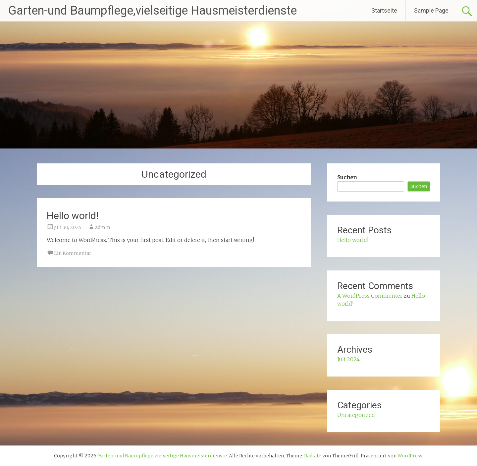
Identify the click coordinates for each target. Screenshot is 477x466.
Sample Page (431, 10)
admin (102, 227)
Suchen (347, 177)
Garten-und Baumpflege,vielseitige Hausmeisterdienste (152, 11)
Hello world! (73, 215)
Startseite (384, 10)
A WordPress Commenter (369, 295)
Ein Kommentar (72, 253)
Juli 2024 (348, 359)
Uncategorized (356, 415)
